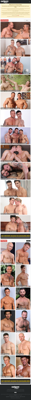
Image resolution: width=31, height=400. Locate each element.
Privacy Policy (17, 396)
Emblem (18, 15)
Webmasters (7, 396)
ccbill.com (16, 395)
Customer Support (12, 396)
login (9, 16)
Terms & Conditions (22, 396)
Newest (27, 20)
